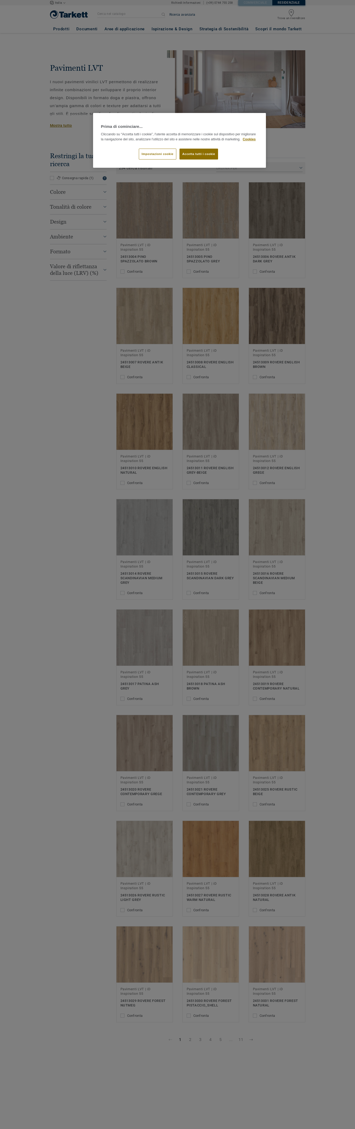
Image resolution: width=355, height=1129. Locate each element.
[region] (179, 140)
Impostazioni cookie (158, 154)
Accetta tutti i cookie (198, 154)
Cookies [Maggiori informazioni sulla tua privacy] (249, 139)
